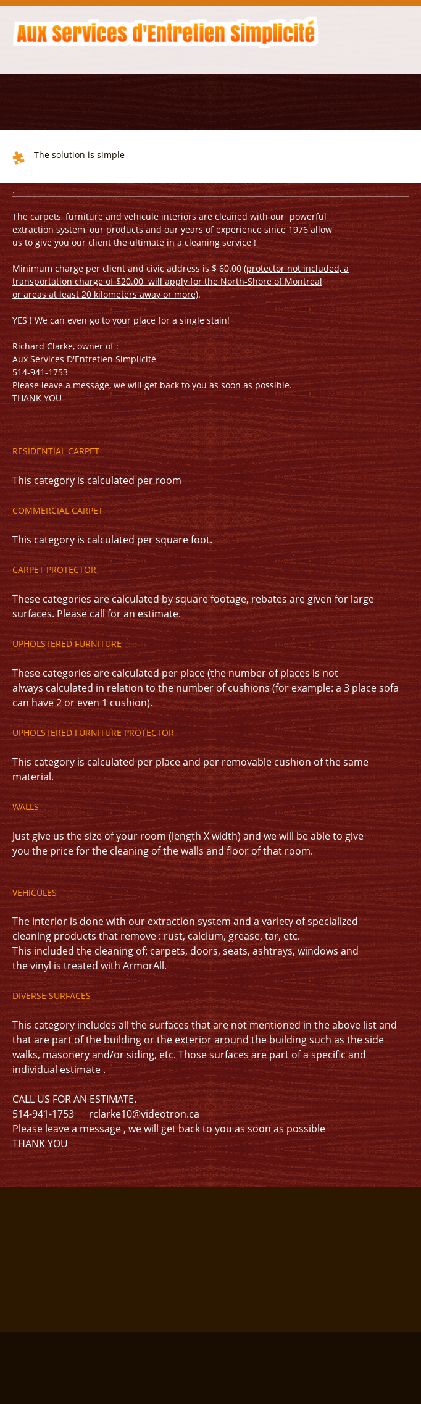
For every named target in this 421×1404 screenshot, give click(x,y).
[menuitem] (11, 58)
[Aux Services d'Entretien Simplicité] (166, 30)
